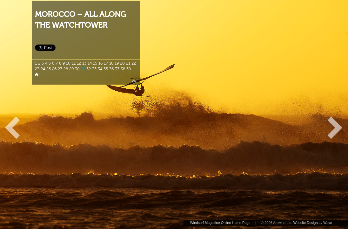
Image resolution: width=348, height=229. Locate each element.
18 (111, 63)
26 (54, 69)
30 (77, 69)
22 (133, 63)
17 (106, 63)
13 (84, 63)
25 (48, 69)
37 (117, 69)
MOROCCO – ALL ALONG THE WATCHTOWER (80, 20)
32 (88, 69)
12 (79, 63)
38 (123, 69)
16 (100, 63)
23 (37, 69)
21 (128, 63)
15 (95, 63)
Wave (327, 223)
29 (71, 69)
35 (106, 69)
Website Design (305, 223)
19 (117, 63)
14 (90, 63)
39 (128, 69)
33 (94, 69)
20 (122, 63)
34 (100, 69)
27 (60, 69)
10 (68, 63)
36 (111, 69)
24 (43, 69)
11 (74, 63)
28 (66, 69)
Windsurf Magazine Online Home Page (220, 223)
